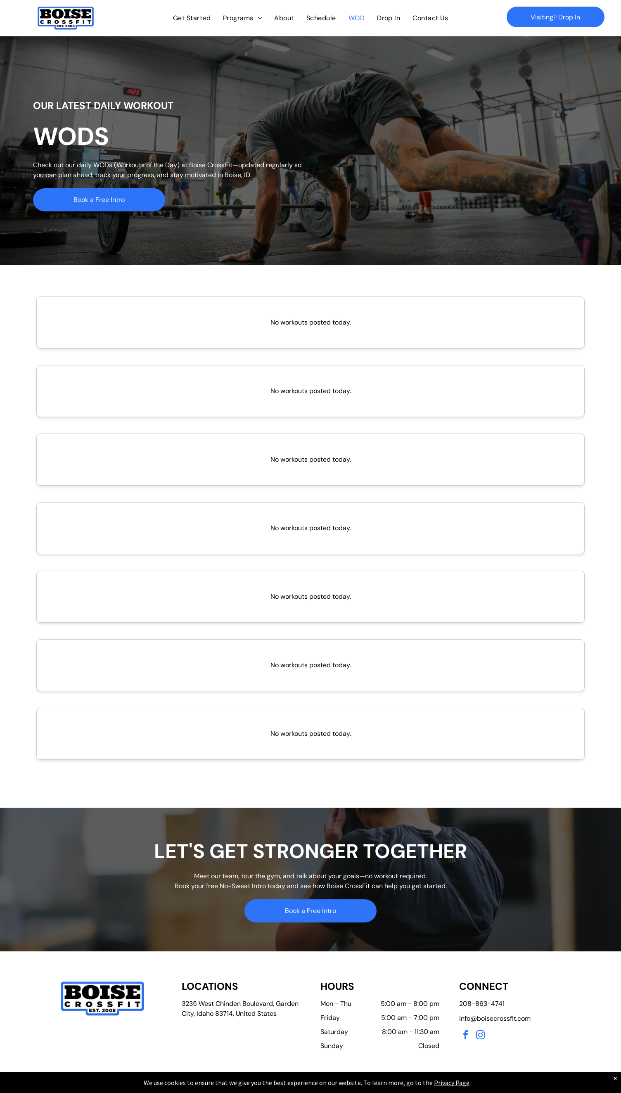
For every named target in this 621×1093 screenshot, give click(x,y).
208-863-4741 (482, 1003)
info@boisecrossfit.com (495, 1018)
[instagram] (480, 1036)
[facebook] (465, 1036)
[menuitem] (192, 18)
